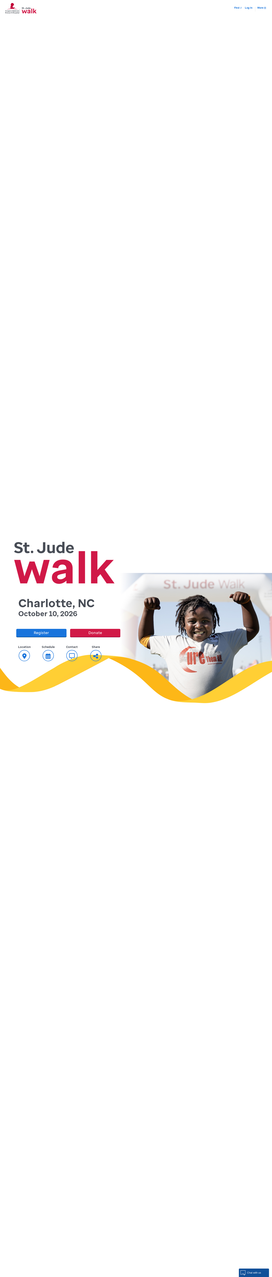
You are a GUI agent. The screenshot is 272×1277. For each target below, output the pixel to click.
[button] (254, 1273)
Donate (95, 632)
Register (41, 632)
